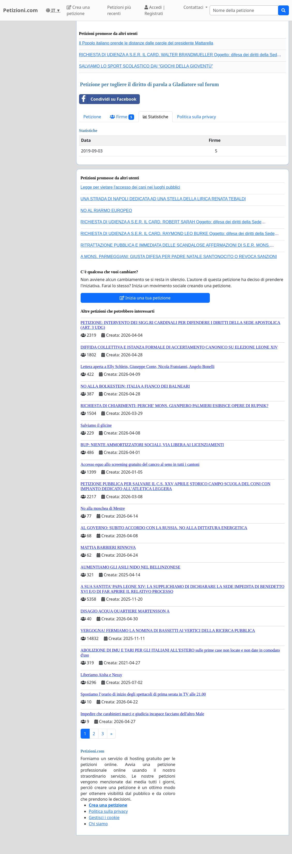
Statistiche (155, 117)
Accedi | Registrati (154, 10)
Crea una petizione (78, 10)
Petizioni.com (20, 10)
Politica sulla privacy (196, 117)
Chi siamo (98, 824)
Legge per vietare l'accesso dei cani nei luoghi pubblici (130, 187)
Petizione (92, 117)
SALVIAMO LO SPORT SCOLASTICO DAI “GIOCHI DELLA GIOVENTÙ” (146, 66)
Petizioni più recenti (119, 10)
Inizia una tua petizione (145, 298)
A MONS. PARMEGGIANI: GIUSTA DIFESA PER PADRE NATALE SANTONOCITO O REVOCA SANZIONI (179, 256)
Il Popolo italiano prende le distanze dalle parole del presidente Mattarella (146, 43)
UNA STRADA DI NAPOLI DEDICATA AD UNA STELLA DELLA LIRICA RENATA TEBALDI (163, 199)
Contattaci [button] (193, 7)
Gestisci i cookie (104, 817)
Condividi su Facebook (107, 99)
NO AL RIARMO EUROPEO (106, 210)
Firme (122, 117)
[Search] (244, 10)
